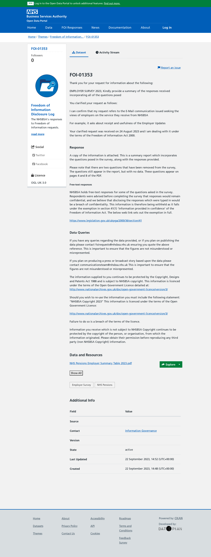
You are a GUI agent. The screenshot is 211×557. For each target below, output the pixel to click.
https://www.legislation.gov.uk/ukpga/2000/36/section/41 (106, 220)
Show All (76, 373)
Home (31, 27)
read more (37, 134)
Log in (167, 27)
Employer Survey (81, 384)
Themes (43, 36)
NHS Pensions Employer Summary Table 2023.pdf (101, 363)
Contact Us (68, 533)
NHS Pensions (104, 384)
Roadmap (125, 518)
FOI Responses (72, 27)
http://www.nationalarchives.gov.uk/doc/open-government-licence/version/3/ (119, 289)
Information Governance (141, 430)
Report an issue (169, 67)
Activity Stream (107, 52)
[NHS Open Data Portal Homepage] (46, 15)
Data (48, 27)
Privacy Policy (69, 526)
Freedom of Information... (67, 36)
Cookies (95, 533)
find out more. (112, 3)
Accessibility (97, 518)
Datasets (38, 526)
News (95, 27)
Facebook (40, 164)
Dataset (79, 52)
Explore (168, 364)
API (92, 526)
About (145, 27)
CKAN (179, 518)
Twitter (38, 155)
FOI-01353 (92, 36)
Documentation (120, 27)
